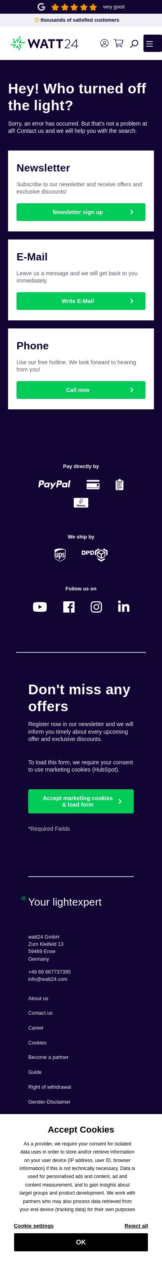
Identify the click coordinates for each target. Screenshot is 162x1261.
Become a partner (48, 1057)
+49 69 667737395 (49, 972)
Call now (77, 390)
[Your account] (104, 43)
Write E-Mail (78, 301)
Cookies (37, 1043)
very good (114, 7)
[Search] (134, 43)
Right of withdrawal (49, 1087)
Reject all (136, 1229)
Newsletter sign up (78, 212)
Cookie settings (34, 1229)
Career (36, 1028)
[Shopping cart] (118, 43)
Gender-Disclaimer (49, 1102)
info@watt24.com (48, 979)
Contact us (40, 1013)
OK (81, 1245)
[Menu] (152, 43)
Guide (35, 1072)
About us (38, 998)
